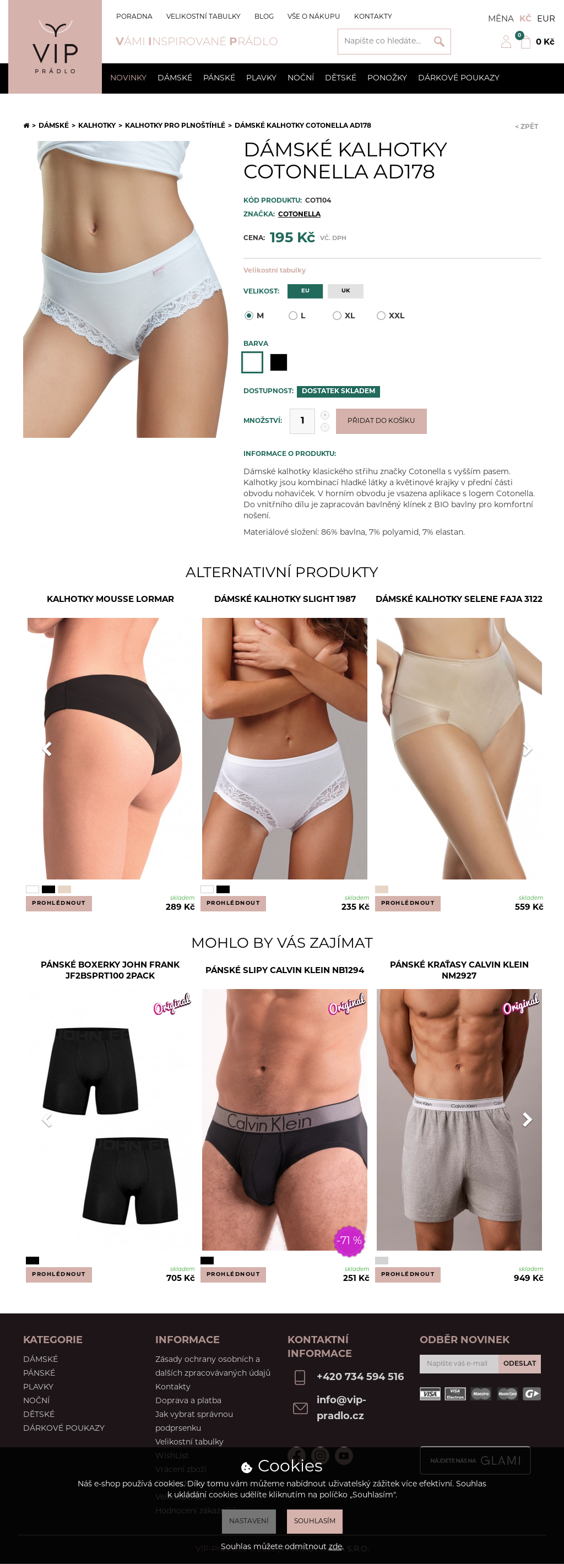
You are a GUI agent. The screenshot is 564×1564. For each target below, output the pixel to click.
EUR (546, 19)
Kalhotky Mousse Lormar (110, 600)
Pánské (219, 78)
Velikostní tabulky (203, 17)
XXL (390, 316)
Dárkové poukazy (459, 78)
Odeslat (519, 1364)
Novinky (128, 78)
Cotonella (299, 214)
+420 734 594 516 (360, 1377)
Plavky (261, 78)
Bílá (252, 362)
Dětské (340, 78)
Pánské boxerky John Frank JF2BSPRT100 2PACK (110, 971)
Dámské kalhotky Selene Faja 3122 (459, 600)
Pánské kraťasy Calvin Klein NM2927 (459, 971)
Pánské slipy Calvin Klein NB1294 (284, 971)
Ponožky (387, 78)
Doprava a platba (188, 1401)
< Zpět (526, 127)
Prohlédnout (59, 903)
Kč (525, 19)
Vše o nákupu (314, 17)
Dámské (175, 78)
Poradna (134, 17)
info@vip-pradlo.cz (341, 1408)
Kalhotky (97, 126)
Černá (279, 362)
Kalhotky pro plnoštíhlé (175, 126)
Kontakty (373, 17)
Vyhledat (439, 41)
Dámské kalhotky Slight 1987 (285, 600)
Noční (301, 78)
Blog (264, 17)
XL (343, 316)
